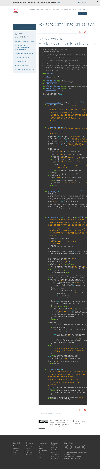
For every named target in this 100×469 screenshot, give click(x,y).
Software (32, 10)
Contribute (29, 455)
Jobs (27, 450)
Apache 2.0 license (71, 454)
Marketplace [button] (66, 10)
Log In (82, 13)
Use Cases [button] (40, 10)
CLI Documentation (21, 61)
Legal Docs (54, 448)
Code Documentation (22, 47)
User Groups (29, 446)
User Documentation (22, 57)
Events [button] (48, 10)
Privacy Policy (55, 456)
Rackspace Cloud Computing (72, 458)
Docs (79, 10)
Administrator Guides (22, 65)
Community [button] (56, 10)
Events (28, 448)
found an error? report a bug (79, 422)
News (14, 455)
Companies (29, 452)
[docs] (82, 101)
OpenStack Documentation (27, 27)
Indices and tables (21, 50)
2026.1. (60, 2)
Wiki (40, 457)
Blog (74, 10)
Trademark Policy (56, 454)
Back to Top (82, 2)
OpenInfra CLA (55, 459)
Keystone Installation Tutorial (24, 41)
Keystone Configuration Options (25, 69)
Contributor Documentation (24, 53)
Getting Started (20, 45)
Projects (15, 446)
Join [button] (84, 10)
